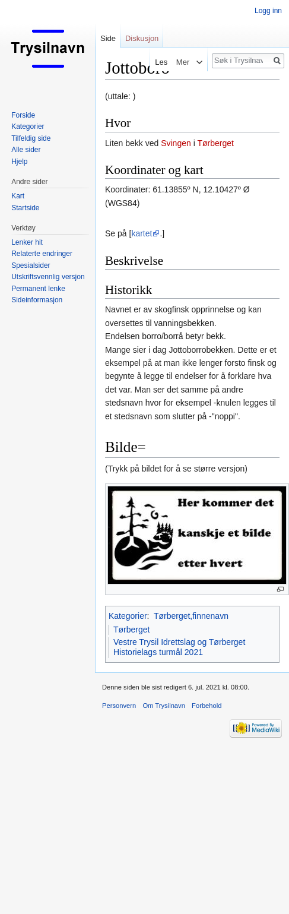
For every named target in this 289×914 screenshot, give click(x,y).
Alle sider (25, 150)
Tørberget (215, 143)
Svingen (176, 143)
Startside (25, 208)
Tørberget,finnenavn (191, 616)
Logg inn (268, 11)
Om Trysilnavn (163, 705)
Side (108, 38)
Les (159, 62)
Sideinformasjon (36, 300)
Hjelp (19, 161)
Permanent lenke (38, 288)
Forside (23, 115)
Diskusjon (141, 38)
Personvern (119, 705)
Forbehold (206, 705)
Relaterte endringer (41, 253)
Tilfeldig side (30, 138)
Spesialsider (30, 265)
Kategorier (128, 616)
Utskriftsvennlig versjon (47, 277)
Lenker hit (27, 242)
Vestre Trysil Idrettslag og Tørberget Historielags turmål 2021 (179, 647)
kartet (141, 233)
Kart (17, 196)
